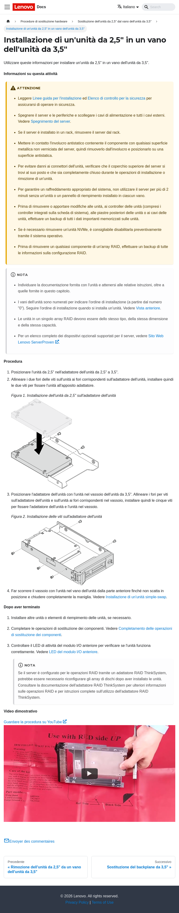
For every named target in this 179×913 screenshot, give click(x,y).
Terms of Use (103, 902)
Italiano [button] (126, 7)
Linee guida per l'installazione (57, 98)
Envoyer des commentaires (29, 841)
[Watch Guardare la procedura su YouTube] (89, 773)
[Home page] (8, 21)
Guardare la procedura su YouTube (35, 722)
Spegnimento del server (50, 121)
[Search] (158, 7)
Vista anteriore (148, 308)
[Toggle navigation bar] (7, 7)
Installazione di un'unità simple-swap (136, 597)
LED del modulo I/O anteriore (73, 652)
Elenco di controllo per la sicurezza (116, 98)
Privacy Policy (77, 902)
